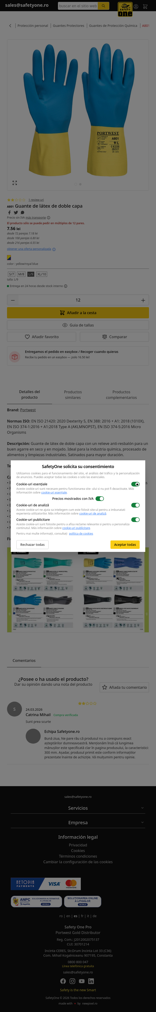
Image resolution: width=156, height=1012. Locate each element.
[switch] (135, 484)
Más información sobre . (77, 513)
